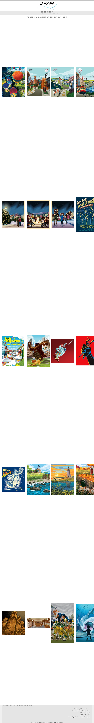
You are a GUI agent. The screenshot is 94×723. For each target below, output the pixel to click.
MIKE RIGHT (47, 12)
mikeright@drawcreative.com (79, 717)
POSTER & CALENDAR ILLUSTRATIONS (47, 17)
